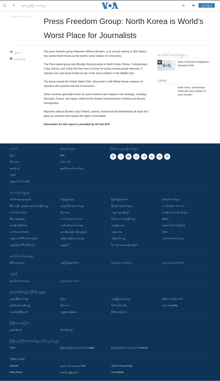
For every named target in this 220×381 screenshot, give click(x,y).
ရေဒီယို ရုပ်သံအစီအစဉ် (20, 305)
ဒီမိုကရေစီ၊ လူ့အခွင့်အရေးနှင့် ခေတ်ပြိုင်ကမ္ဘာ (29, 205)
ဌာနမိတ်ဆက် (16, 329)
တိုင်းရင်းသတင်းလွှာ (171, 199)
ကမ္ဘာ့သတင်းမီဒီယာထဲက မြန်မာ (24, 238)
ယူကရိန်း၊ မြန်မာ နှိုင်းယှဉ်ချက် (73, 231)
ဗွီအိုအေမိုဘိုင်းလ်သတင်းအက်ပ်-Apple (77, 348)
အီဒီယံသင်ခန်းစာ (17, 262)
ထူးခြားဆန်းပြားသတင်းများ (72, 238)
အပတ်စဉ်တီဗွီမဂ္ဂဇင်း (19, 312)
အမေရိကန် (15, 168)
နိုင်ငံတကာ (14, 162)
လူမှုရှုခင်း (64, 244)
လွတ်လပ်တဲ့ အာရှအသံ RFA (73, 366)
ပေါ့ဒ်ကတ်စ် (65, 162)
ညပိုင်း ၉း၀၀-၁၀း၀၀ (69, 281)
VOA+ (13, 348)
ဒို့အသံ (165, 231)
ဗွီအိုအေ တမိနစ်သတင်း (172, 298)
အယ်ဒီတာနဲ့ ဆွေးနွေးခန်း (20, 199)
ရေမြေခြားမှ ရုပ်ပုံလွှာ (120, 298)
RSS (62, 155)
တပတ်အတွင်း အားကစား (71, 219)
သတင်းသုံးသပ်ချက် (18, 212)
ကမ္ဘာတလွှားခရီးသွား (120, 212)
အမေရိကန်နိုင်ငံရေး (18, 225)
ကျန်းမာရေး (116, 231)
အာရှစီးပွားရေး (118, 225)
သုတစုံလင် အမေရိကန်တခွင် (174, 212)
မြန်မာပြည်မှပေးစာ (119, 199)
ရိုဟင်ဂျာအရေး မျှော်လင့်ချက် (124, 244)
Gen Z (165, 219)
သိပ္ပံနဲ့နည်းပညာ (67, 199)
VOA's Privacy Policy (121, 366)
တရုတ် (13, 174)
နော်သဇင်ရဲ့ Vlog (169, 305)
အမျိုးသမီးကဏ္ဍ (118, 238)
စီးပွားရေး (64, 212)
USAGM (14, 366)
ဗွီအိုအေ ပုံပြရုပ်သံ (119, 312)
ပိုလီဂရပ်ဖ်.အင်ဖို (118, 305)
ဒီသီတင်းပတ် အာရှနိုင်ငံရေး (123, 219)
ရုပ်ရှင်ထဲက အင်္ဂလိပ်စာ (121, 262)
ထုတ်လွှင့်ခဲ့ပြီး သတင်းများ (34, 5)
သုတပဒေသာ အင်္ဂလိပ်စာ (173, 262)
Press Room (16, 372)
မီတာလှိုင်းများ (66, 329)
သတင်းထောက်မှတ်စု (19, 231)
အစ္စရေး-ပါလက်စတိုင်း (20, 181)
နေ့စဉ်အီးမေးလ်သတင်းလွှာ (72, 168)
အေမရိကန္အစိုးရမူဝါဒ (69, 372)
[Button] (15, 52)
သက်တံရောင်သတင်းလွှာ (173, 238)
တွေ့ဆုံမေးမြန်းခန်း (68, 312)
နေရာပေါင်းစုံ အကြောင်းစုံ (173, 225)
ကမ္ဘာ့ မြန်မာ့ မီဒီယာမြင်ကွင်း (22, 244)
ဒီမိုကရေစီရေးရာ (17, 219)
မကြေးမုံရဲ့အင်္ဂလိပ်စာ (69, 262)
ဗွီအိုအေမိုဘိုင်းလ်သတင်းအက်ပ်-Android (129, 348)
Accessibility (117, 372)
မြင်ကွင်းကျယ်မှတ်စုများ (122, 205)
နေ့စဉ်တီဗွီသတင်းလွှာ (19, 298)
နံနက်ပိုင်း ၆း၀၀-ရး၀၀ (20, 281)
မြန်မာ (12, 155)
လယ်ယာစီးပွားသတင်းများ (72, 225)
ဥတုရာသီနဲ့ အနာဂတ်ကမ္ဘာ (72, 205)
